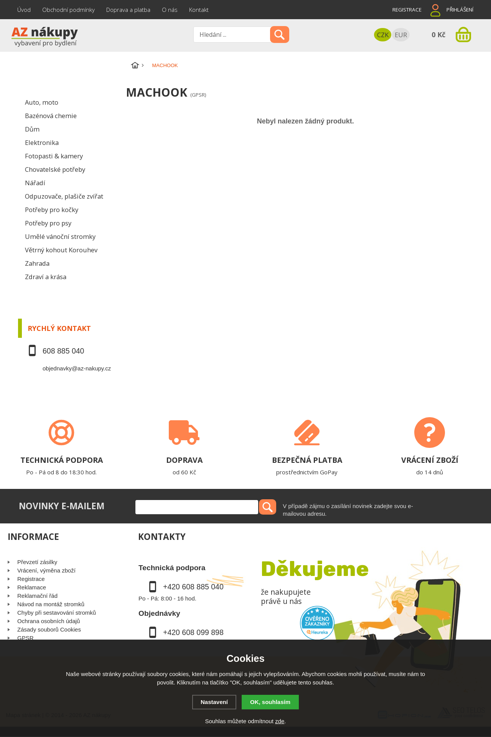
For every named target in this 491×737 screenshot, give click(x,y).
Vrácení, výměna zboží (46, 570)
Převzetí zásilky (37, 562)
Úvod (24, 9)
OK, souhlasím (270, 702)
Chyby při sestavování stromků (56, 612)
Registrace (407, 9)
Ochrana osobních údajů (48, 621)
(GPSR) (198, 94)
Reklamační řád (37, 595)
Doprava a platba (128, 9)
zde (279, 721)
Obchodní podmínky (68, 9)
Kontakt (199, 9)
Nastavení (214, 702)
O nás (170, 9)
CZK (383, 34)
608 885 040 (63, 351)
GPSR (25, 638)
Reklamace (31, 587)
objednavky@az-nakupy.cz (77, 368)
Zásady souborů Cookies (49, 629)
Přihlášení (460, 9)
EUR (401, 34)
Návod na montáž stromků (50, 604)
